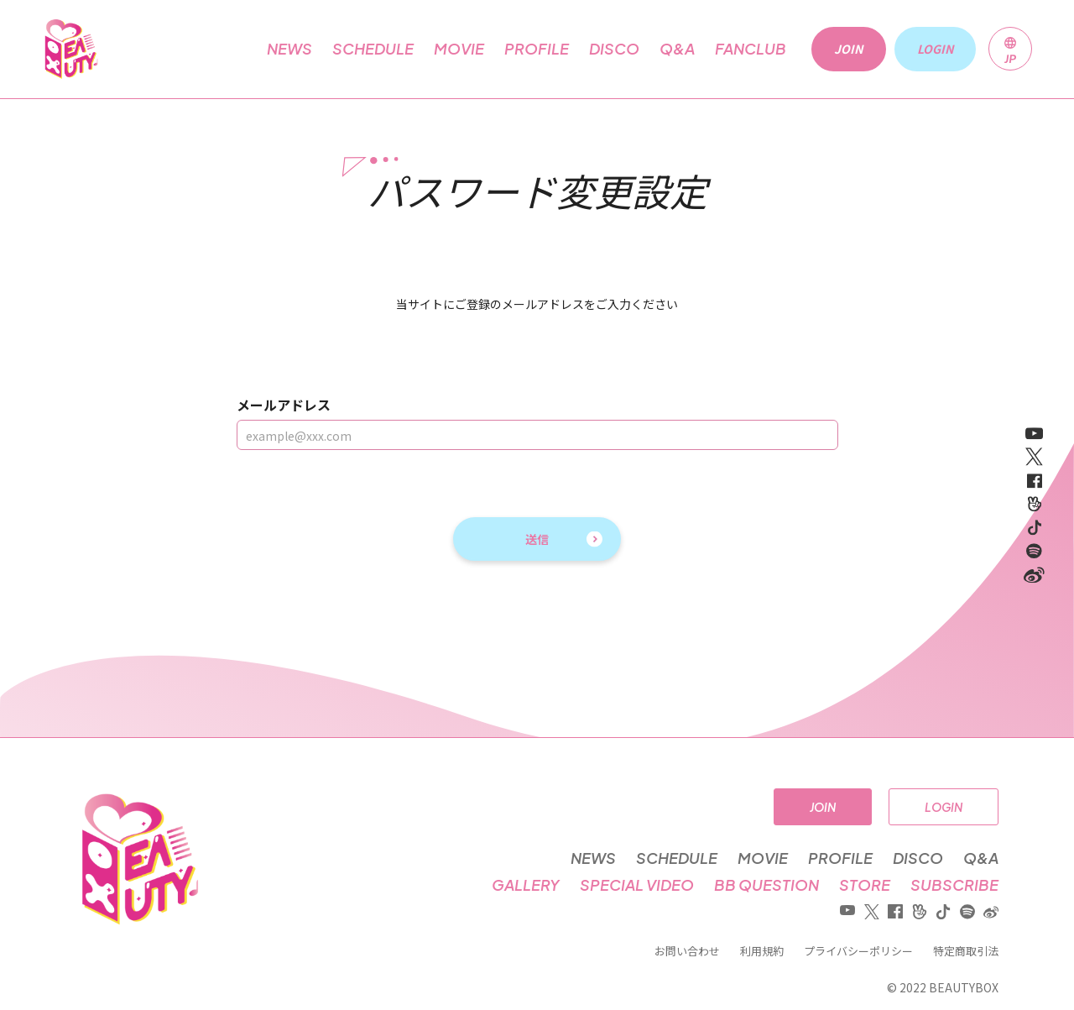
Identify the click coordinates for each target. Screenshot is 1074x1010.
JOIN (823, 806)
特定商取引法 (965, 950)
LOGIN (943, 806)
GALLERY (526, 884)
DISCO (614, 48)
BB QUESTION (766, 884)
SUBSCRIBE (954, 884)
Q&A (677, 48)
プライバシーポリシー (858, 950)
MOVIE (459, 48)
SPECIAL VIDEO (637, 884)
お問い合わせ (687, 950)
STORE (864, 884)
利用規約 (762, 950)
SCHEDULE (373, 48)
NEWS (289, 48)
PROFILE (536, 48)
